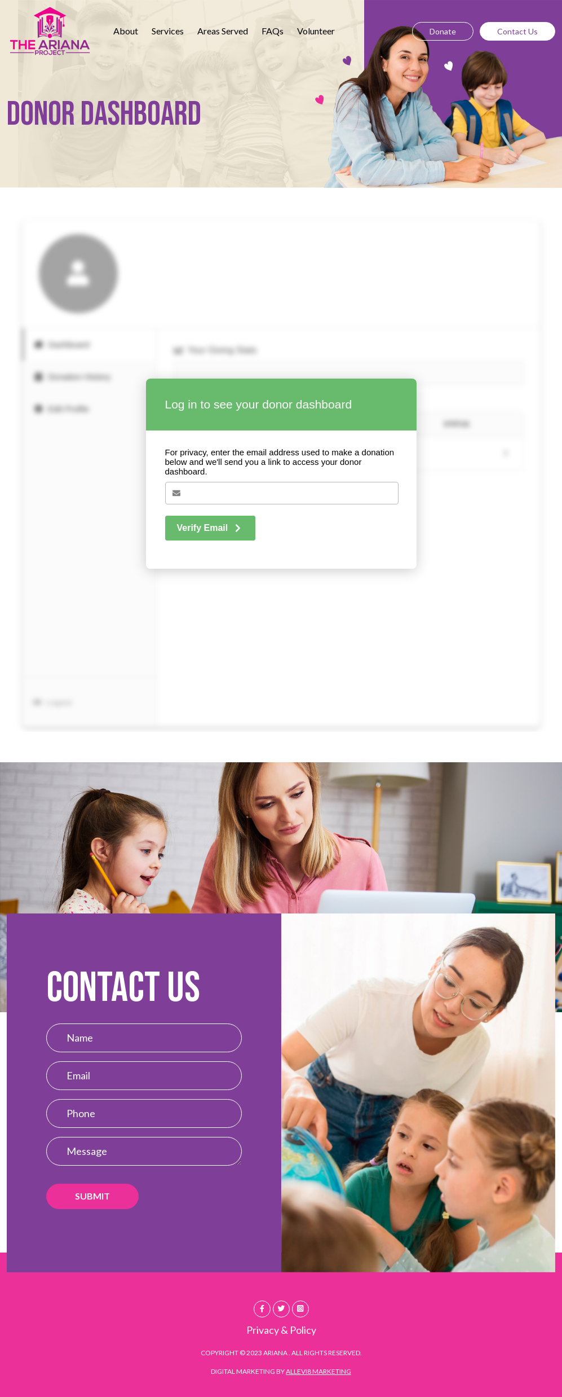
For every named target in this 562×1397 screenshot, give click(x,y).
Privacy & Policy (281, 1330)
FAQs (273, 30)
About (125, 30)
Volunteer (316, 30)
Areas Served (222, 30)
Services (168, 30)
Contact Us (517, 31)
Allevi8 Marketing (318, 1371)
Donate (443, 31)
